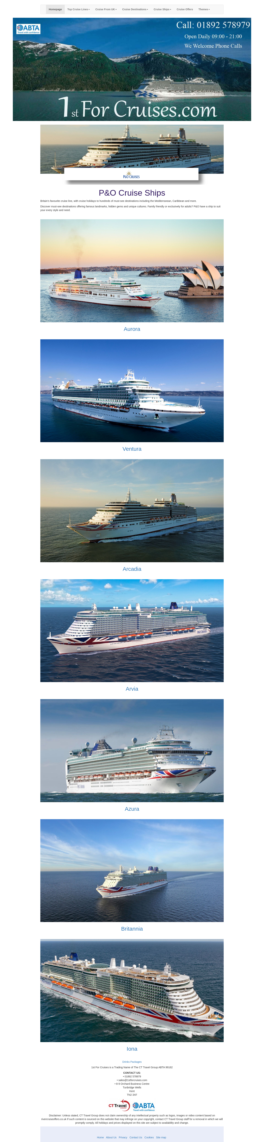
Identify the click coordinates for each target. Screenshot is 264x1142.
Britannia (132, 929)
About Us (111, 1137)
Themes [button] (204, 9)
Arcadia (132, 569)
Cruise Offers (185, 9)
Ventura (131, 449)
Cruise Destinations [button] (135, 9)
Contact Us (135, 1137)
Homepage (57, 9)
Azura (132, 809)
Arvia (132, 689)
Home (100, 1137)
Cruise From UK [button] (106, 9)
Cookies (149, 1137)
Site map (161, 1137)
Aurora (132, 329)
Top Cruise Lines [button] (78, 9)
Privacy (123, 1137)
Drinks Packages (132, 1061)
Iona (132, 1049)
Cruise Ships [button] (162, 9)
